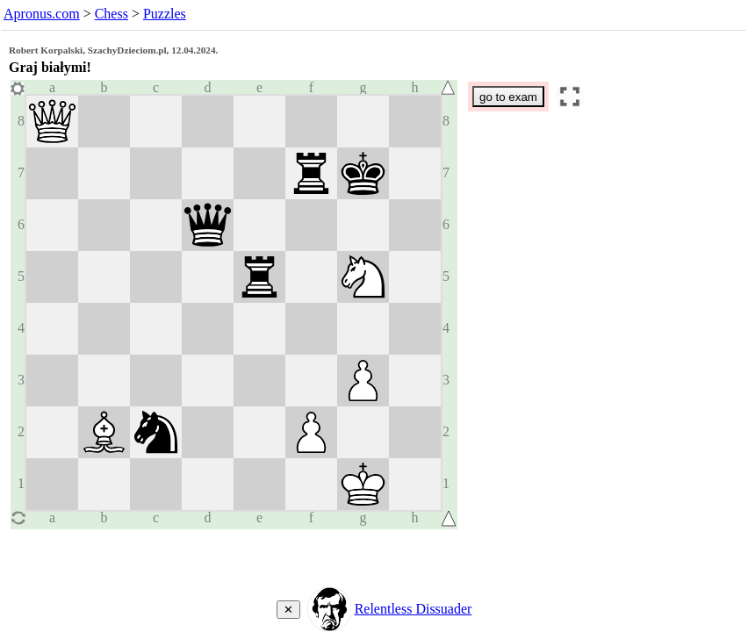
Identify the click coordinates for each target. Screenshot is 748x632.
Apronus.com (42, 13)
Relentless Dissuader (413, 608)
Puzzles (164, 13)
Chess (111, 13)
